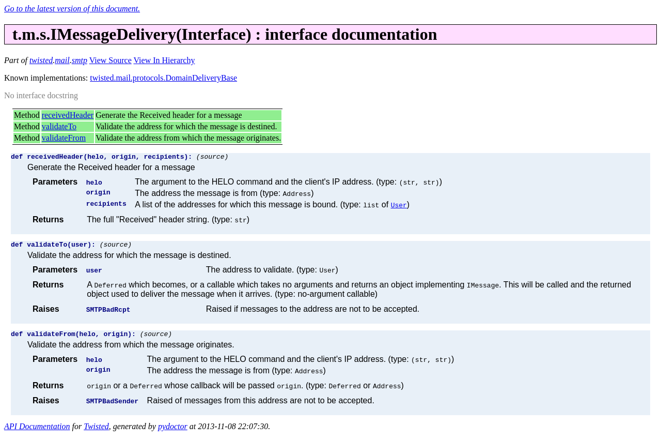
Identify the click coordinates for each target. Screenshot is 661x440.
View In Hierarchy (164, 60)
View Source (110, 60)
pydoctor (172, 431)
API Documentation (37, 431)
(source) (212, 157)
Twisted (96, 431)
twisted (41, 60)
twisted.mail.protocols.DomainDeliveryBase (163, 77)
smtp (79, 60)
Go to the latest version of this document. (72, 8)
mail (62, 60)
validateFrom (64, 137)
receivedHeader (67, 115)
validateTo (59, 126)
